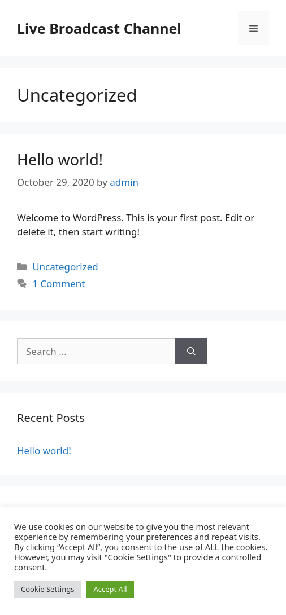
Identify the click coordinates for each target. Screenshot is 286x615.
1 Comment (58, 283)
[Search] (191, 351)
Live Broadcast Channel (99, 28)
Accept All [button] (110, 589)
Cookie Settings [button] (47, 589)
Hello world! (60, 159)
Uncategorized (65, 266)
